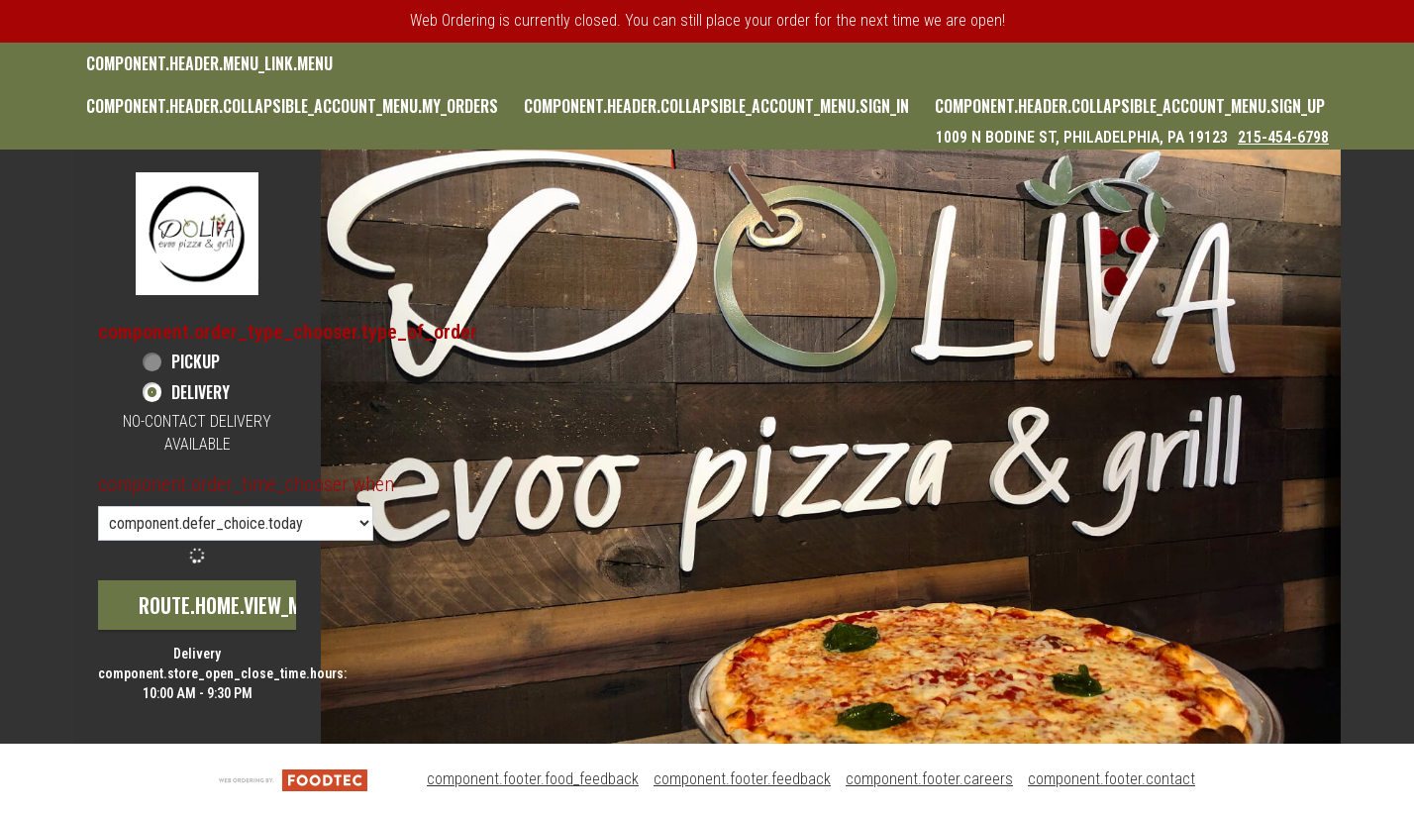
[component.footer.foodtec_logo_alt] (293, 778)
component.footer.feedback (742, 778)
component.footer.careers (929, 778)
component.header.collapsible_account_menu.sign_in (716, 106)
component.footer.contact (1111, 778)
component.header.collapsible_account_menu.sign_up (1130, 106)
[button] (197, 233)
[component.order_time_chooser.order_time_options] (235, 523)
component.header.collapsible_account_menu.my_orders (292, 106)
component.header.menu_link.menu (209, 63)
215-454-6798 (1283, 137)
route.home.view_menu (236, 605)
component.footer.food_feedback (533, 778)
